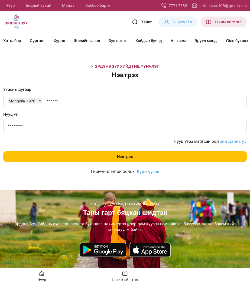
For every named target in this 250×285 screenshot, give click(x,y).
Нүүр (10, 5)
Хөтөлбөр (12, 40)
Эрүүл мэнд (205, 40)
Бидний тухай (38, 5)
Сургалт (37, 40)
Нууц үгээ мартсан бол (210, 141)
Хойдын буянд (148, 40)
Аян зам (178, 40)
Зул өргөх (118, 40)
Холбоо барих (98, 5)
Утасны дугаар (17, 89)
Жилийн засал (87, 40)
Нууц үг (10, 114)
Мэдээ (68, 5)
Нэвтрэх (125, 156)
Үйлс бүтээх (236, 40)
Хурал (59, 40)
